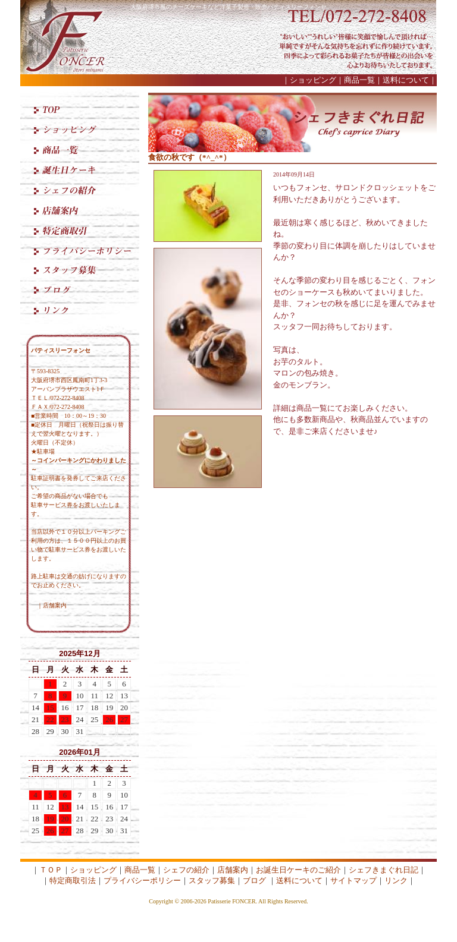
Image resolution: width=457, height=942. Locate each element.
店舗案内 (55, 605)
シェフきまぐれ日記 (383, 869)
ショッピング (313, 79)
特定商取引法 (72, 880)
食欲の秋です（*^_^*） (189, 157)
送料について (406, 79)
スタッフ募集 (212, 880)
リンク (396, 880)
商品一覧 (359, 79)
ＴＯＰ (50, 869)
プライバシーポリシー (142, 880)
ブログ (254, 880)
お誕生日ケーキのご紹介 (298, 869)
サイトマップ (353, 880)
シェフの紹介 (186, 869)
